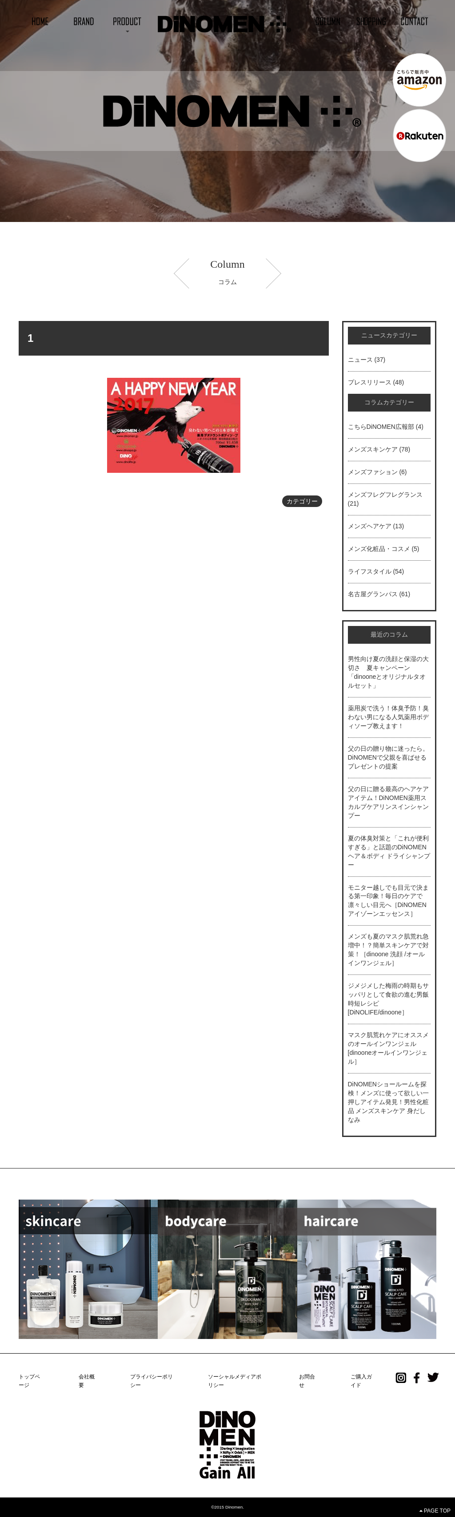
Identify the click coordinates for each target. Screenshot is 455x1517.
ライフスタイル (369, 571)
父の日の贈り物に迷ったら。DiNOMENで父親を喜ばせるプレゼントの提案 (388, 757)
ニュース (360, 359)
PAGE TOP (435, 1511)
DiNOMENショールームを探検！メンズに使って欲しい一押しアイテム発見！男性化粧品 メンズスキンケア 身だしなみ (388, 1102)
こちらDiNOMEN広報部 (381, 426)
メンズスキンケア (373, 449)
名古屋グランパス (373, 594)
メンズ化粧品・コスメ (379, 548)
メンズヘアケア (369, 526)
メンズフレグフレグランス (385, 494)
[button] (127, 21)
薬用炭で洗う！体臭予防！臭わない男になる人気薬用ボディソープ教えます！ (388, 717)
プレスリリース (369, 382)
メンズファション (373, 471)
